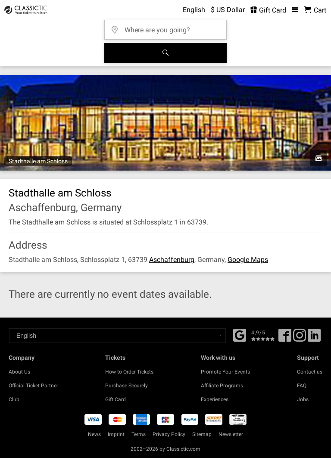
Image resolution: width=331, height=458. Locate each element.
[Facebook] (239, 334)
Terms (138, 434)
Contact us (309, 372)
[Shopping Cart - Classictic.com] (315, 10)
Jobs (303, 399)
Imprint (116, 434)
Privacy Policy (169, 434)
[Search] (165, 53)
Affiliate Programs (222, 386)
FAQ (301, 386)
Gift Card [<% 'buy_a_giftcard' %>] (268, 10)
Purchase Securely (126, 386)
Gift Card (115, 399)
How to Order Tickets (129, 372)
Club (14, 399)
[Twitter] (299, 338)
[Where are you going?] (168, 27)
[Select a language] (117, 335)
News (94, 434)
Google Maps (248, 259)
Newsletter (231, 434)
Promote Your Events (225, 372)
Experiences (214, 399)
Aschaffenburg (171, 259)
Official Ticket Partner (33, 386)
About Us (19, 372)
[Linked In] (314, 338)
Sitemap (202, 434)
